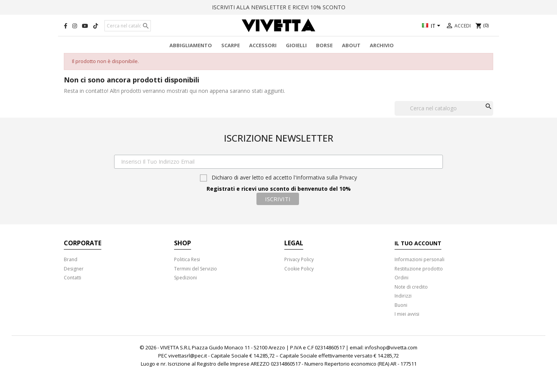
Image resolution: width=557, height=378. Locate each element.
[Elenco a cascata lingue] (432, 26)
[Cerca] (127, 26)
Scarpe (230, 45)
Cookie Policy (299, 268)
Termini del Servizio (195, 268)
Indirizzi (403, 295)
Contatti (72, 277)
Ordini (401, 277)
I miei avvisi (407, 314)
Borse (324, 45)
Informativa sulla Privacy (326, 177)
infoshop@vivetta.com (391, 347)
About (351, 45)
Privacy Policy (299, 259)
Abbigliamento (190, 45)
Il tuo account (418, 243)
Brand (70, 259)
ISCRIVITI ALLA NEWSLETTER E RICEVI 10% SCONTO (278, 7)
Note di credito (411, 287)
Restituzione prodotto (419, 268)
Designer (74, 268)
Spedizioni (185, 277)
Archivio (382, 45)
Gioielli (296, 45)
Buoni (401, 305)
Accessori (263, 45)
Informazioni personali (419, 259)
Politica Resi (187, 259)
